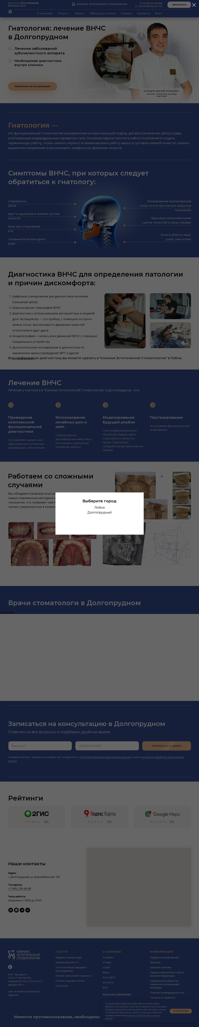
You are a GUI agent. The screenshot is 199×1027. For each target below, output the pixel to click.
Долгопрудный (99, 512)
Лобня (99, 507)
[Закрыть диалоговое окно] (194, 5)
